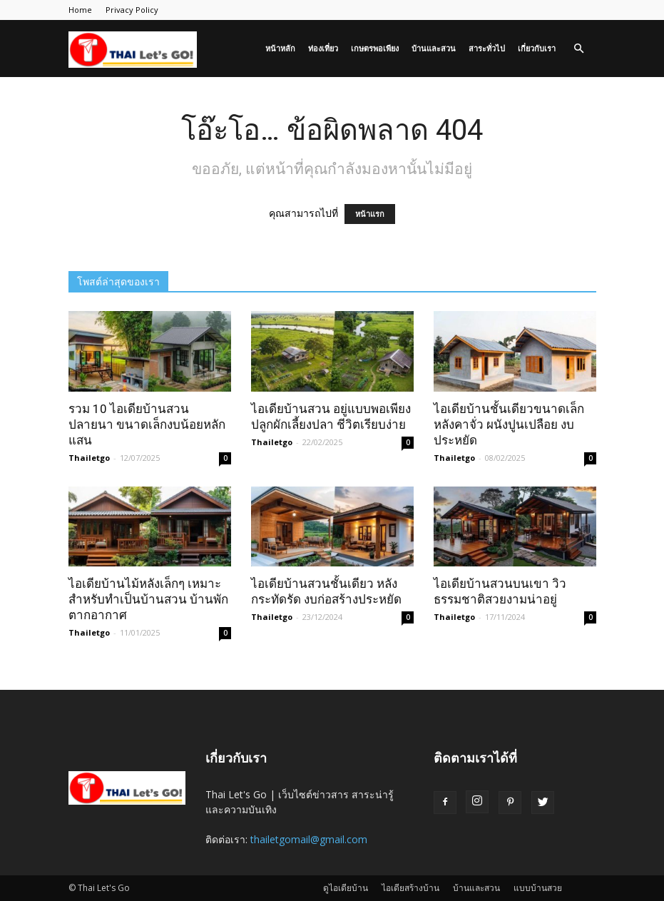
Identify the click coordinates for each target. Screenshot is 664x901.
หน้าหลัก (280, 48)
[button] (579, 49)
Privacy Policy (132, 9)
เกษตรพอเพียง (375, 48)
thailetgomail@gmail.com (308, 839)
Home (80, 9)
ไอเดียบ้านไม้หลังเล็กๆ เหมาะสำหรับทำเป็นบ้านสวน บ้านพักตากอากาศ (148, 599)
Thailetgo (89, 457)
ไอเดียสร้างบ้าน (410, 888)
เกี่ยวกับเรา (537, 48)
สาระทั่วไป (487, 48)
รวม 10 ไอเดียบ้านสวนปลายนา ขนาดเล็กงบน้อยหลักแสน (146, 424)
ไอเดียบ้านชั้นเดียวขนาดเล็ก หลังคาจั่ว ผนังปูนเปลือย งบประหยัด (509, 424)
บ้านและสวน (434, 48)
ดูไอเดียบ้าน (345, 888)
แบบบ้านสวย (538, 888)
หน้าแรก (369, 214)
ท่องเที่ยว (323, 48)
